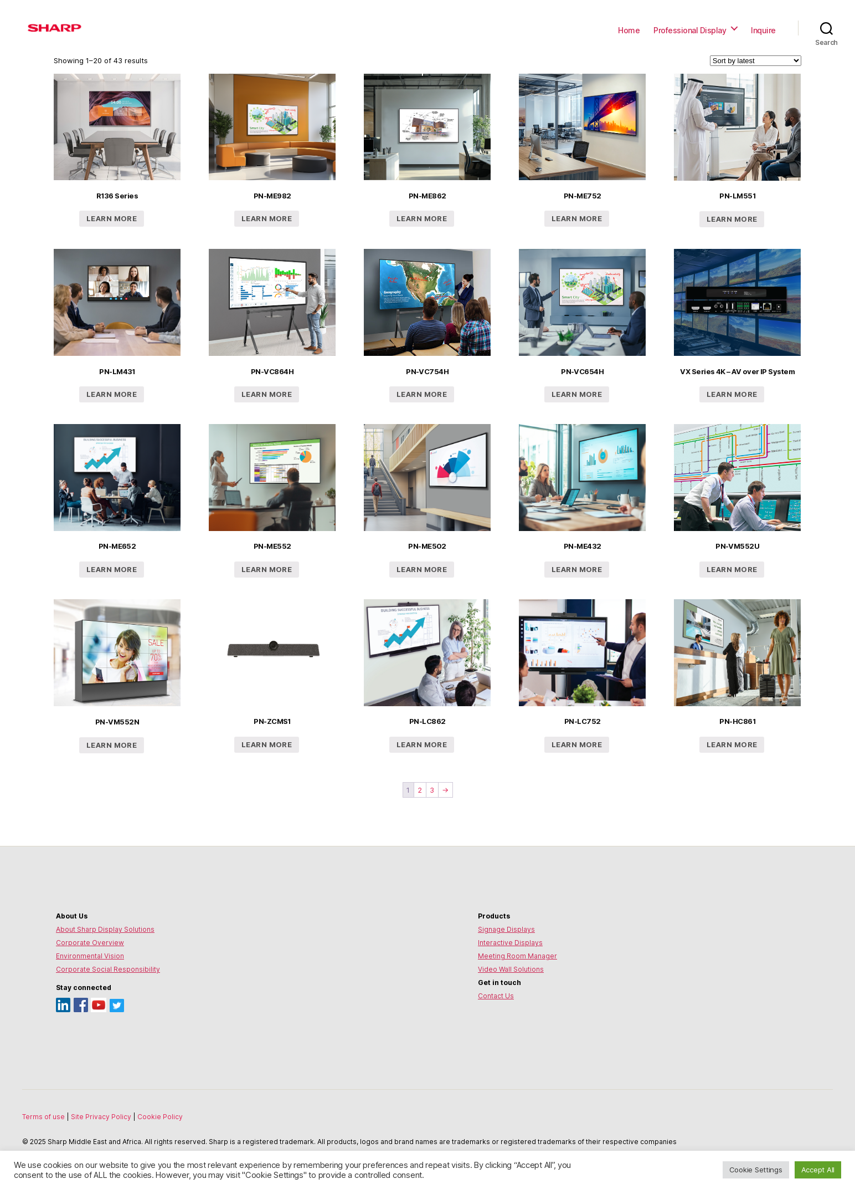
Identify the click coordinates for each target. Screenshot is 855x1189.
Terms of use (44, 1117)
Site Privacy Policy (102, 1117)
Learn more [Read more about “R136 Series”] (111, 218)
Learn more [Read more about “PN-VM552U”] (732, 569)
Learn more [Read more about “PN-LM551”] (732, 219)
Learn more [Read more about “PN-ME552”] (266, 569)
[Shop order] (755, 60)
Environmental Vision (90, 956)
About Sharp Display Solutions (105, 929)
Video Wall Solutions (511, 969)
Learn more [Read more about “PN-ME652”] (111, 569)
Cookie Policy (160, 1117)
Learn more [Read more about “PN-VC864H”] (266, 394)
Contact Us (496, 996)
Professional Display (689, 30)
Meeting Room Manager (517, 956)
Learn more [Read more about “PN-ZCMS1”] (266, 744)
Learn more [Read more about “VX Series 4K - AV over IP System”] (732, 394)
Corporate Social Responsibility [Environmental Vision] (108, 969)
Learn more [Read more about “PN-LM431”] (111, 394)
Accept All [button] (818, 1169)
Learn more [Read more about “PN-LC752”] (577, 744)
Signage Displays (506, 929)
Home (629, 30)
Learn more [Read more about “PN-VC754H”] (421, 394)
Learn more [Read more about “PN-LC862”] (421, 744)
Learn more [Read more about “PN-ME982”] (266, 218)
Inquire (763, 30)
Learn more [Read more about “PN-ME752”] (577, 218)
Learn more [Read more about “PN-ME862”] (421, 218)
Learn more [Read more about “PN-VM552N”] (111, 745)
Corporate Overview (90, 942)
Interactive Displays (510, 942)
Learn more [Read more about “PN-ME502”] (421, 569)
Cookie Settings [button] (755, 1169)
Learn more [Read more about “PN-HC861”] (732, 744)
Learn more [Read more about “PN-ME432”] (577, 569)
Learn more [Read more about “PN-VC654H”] (577, 394)
